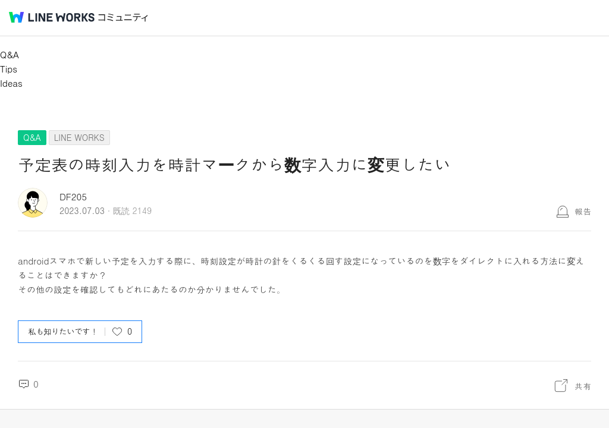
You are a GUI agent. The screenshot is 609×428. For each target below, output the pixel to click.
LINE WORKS (79, 137)
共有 (583, 386)
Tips (8, 68)
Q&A (9, 54)
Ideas (11, 83)
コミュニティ (123, 17)
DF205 (73, 196)
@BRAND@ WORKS (52, 17)
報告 (583, 211)
